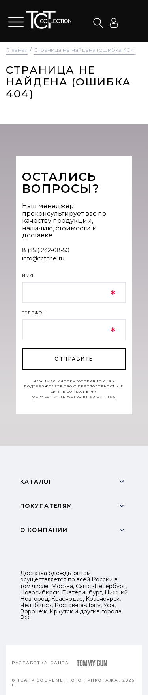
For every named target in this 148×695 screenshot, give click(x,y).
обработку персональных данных (74, 397)
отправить (73, 359)
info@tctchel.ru (43, 258)
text (48, 20)
